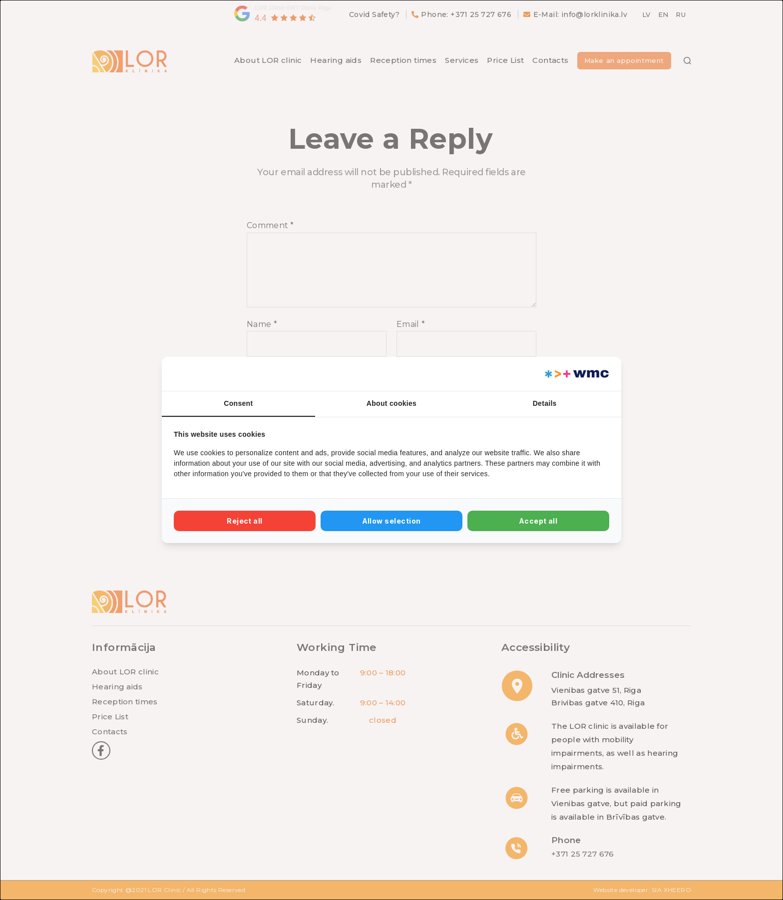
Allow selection (392, 521)
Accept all (538, 521)
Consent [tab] (238, 403)
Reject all (245, 521)
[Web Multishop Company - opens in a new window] (576, 374)
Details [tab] (545, 403)
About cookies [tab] (391, 403)
